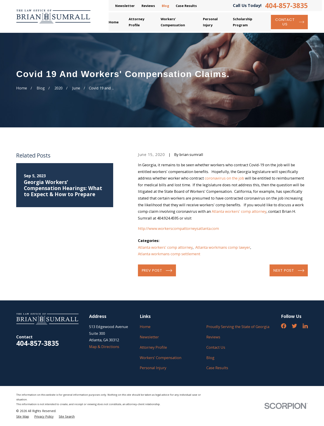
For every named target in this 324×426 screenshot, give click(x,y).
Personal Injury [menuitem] (210, 22)
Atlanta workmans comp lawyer (222, 247)
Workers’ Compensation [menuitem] (173, 22)
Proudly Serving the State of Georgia (237, 326)
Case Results (186, 5)
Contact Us (215, 347)
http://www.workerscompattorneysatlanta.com (178, 228)
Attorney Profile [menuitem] (136, 22)
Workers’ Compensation (160, 357)
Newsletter (125, 5)
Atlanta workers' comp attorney (239, 211)
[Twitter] (294, 325)
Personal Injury (153, 367)
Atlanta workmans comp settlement (169, 253)
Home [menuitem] (114, 22)
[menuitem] (22, 416)
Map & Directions (104, 346)
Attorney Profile (153, 347)
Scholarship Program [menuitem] (242, 22)
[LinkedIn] (305, 325)
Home (145, 326)
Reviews (148, 5)
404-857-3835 (286, 5)
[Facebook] (283, 325)
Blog (165, 5)
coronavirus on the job (224, 178)
